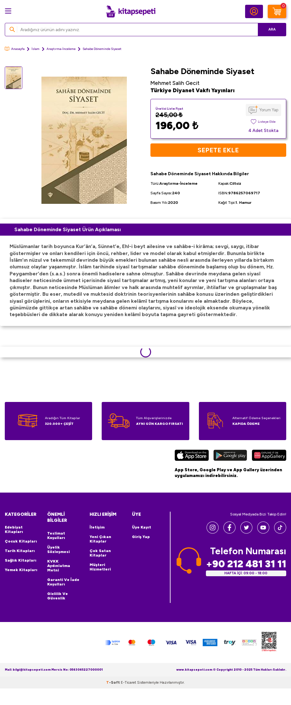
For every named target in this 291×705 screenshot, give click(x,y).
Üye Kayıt (141, 527)
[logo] (130, 11)
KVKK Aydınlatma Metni (58, 565)
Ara (272, 29)
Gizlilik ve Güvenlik (57, 595)
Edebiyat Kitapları (14, 529)
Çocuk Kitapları (21, 541)
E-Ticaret (128, 682)
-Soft (113, 682)
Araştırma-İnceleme (61, 49)
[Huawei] (269, 456)
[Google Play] (230, 456)
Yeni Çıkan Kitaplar (100, 539)
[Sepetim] (277, 11)
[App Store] (192, 456)
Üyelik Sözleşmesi (58, 549)
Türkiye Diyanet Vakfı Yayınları (192, 90)
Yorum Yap (268, 109)
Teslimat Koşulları (56, 535)
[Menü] (8, 11)
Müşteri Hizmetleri (100, 567)
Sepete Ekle (218, 150)
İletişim (97, 527)
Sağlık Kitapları (20, 560)
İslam (36, 49)
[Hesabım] (254, 11)
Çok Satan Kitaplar (100, 553)
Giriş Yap (141, 537)
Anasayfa (15, 49)
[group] (84, 140)
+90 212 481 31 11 (246, 564)
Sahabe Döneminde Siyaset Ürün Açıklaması (67, 229)
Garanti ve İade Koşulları (63, 581)
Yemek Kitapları (21, 570)
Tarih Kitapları (20, 551)
